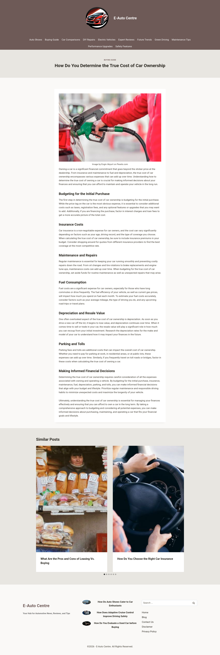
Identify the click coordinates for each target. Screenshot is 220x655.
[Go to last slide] (40, 508)
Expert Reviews (126, 39)
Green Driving (162, 39)
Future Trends (144, 39)
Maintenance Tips (181, 39)
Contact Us (147, 622)
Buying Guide (52, 39)
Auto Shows (35, 39)
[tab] (104, 574)
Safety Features (123, 46)
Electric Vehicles (106, 39)
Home (145, 612)
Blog (144, 617)
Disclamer (147, 626)
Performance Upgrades (100, 46)
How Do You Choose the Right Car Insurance (145, 558)
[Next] (179, 508)
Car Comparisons (71, 39)
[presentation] (71, 499)
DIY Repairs (89, 39)
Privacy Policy (149, 631)
